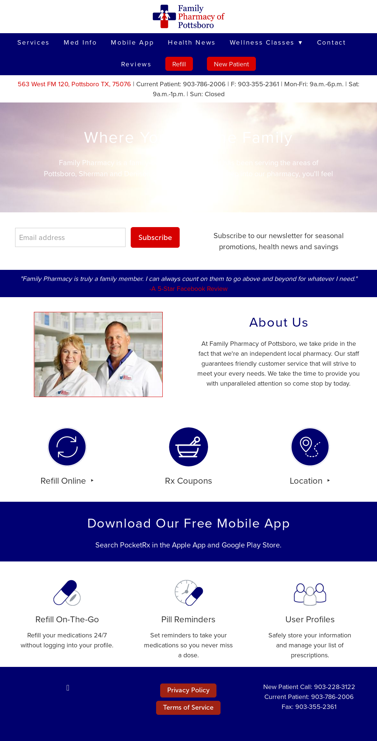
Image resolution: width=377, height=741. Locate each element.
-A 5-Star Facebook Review (188, 288)
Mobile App (132, 42)
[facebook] (68, 687)
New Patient (231, 64)
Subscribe (155, 237)
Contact (331, 42)
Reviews (136, 64)
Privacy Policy (188, 690)
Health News (192, 42)
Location (307, 480)
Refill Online (64, 480)
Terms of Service (188, 707)
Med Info (80, 42)
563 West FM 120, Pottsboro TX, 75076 (74, 83)
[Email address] (70, 237)
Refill (179, 64)
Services (33, 42)
